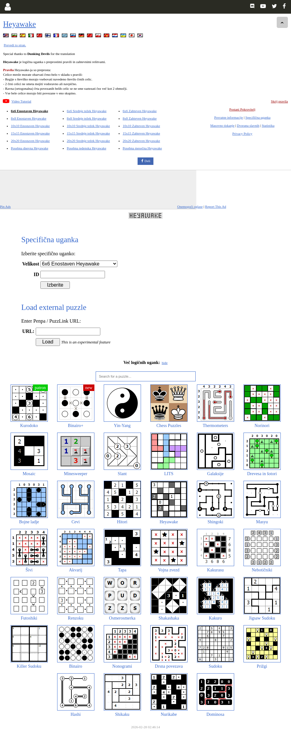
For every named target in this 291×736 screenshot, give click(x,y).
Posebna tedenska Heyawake (86, 148)
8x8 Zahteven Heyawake (140, 118)
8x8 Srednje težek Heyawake (87, 118)
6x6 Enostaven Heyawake (29, 111)
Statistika (268, 125)
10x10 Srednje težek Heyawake (88, 126)
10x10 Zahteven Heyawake (141, 126)
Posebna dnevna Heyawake (29, 148)
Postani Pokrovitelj (242, 109)
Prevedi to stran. (15, 45)
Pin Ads (5, 206)
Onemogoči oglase (189, 206)
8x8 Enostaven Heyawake (28, 118)
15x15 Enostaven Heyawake (30, 133)
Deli (147, 161)
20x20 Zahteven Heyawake (141, 141)
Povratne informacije (228, 117)
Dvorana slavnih (248, 125)
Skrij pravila (279, 101)
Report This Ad (215, 206)
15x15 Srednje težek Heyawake (88, 133)
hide (165, 363)
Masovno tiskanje (222, 125)
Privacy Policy (242, 133)
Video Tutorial (21, 101)
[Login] (7, 7)
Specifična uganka (258, 117)
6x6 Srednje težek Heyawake (87, 111)
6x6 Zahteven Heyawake (140, 111)
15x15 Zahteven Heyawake (141, 133)
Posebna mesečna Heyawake (142, 148)
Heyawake (19, 24)
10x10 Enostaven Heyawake (30, 126)
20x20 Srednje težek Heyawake (88, 141)
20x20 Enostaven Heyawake (30, 141)
